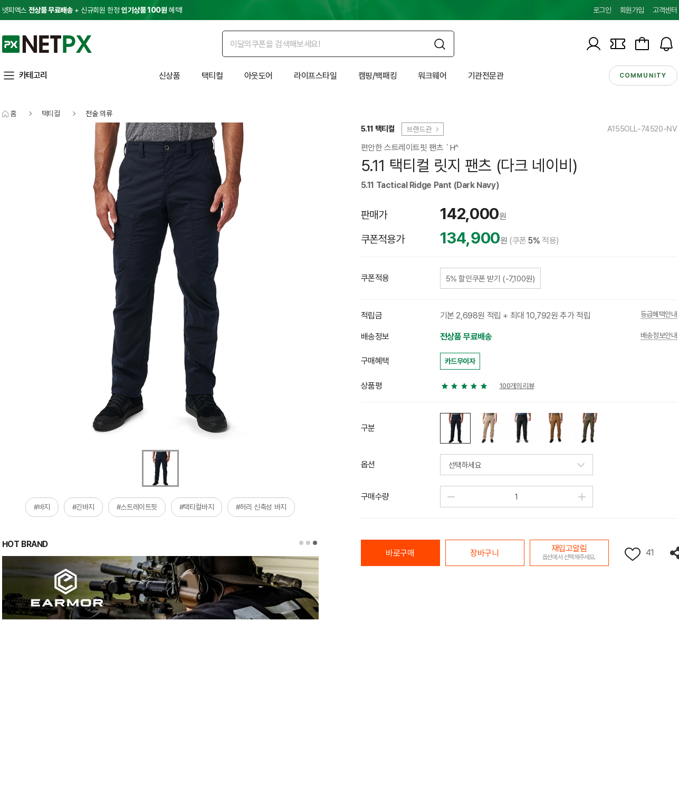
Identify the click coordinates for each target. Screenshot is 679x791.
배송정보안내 (658, 336)
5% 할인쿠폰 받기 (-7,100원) (490, 279)
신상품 (169, 76)
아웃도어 (258, 76)
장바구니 (484, 553)
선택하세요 (465, 465)
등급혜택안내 (658, 314)
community (643, 75)
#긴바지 (83, 507)
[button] (301, 543)
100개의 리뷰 (517, 386)
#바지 (42, 507)
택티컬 (212, 76)
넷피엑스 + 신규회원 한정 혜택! (92, 10)
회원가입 (632, 10)
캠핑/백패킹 (377, 76)
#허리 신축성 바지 (261, 507)
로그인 (602, 10)
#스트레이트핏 (137, 507)
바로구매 (400, 553)
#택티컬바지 (196, 507)
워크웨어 (432, 76)
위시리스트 (632, 554)
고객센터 (665, 10)
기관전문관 (486, 76)
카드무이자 (460, 361)
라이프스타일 (315, 76)
